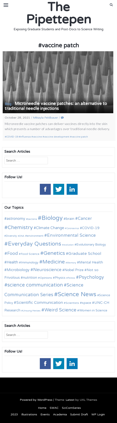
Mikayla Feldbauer (45, 117)
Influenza (25, 136)
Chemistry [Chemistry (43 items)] (20, 227)
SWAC (54, 408)
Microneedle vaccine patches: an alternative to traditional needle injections (56, 106)
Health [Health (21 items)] (12, 262)
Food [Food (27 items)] (12, 253)
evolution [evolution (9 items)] (69, 245)
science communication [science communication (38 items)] (35, 285)
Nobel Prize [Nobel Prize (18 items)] (74, 270)
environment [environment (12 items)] (35, 236)
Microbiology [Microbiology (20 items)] (18, 270)
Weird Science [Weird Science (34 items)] (60, 310)
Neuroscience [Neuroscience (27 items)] (47, 269)
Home (42, 408)
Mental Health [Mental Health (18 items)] (91, 262)
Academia (60, 414)
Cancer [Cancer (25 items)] (85, 218)
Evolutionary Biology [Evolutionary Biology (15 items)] (91, 244)
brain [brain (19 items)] (70, 219)
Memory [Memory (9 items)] (71, 262)
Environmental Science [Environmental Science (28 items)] (71, 235)
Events (45, 414)
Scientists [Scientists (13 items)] (72, 303)
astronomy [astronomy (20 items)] (16, 218)
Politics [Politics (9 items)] (71, 278)
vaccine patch (79, 136)
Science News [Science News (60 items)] (77, 294)
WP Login (98, 414)
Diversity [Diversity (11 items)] (11, 236)
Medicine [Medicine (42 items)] (54, 262)
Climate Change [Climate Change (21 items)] (50, 228)
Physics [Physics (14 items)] (60, 278)
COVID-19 (12, 136)
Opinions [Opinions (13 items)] (46, 278)
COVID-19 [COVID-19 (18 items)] (90, 228)
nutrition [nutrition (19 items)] (30, 277)
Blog (8, 104)
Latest (70, 400)
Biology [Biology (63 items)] (52, 217)
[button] (111, 5)
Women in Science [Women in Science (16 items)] (93, 310)
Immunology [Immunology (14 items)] (29, 262)
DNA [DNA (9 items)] (21, 236)
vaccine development (56, 136)
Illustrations (29, 414)
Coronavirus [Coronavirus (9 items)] (72, 228)
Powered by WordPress (36, 400)
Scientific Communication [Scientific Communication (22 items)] (39, 302)
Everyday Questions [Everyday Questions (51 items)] (34, 243)
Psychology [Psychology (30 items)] (91, 277)
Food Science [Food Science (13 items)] (30, 254)
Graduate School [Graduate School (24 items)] (84, 253)
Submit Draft (79, 414)
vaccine (37, 136)
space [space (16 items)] (86, 303)
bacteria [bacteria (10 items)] (32, 219)
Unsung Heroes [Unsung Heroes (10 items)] (31, 310)
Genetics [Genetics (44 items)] (54, 253)
